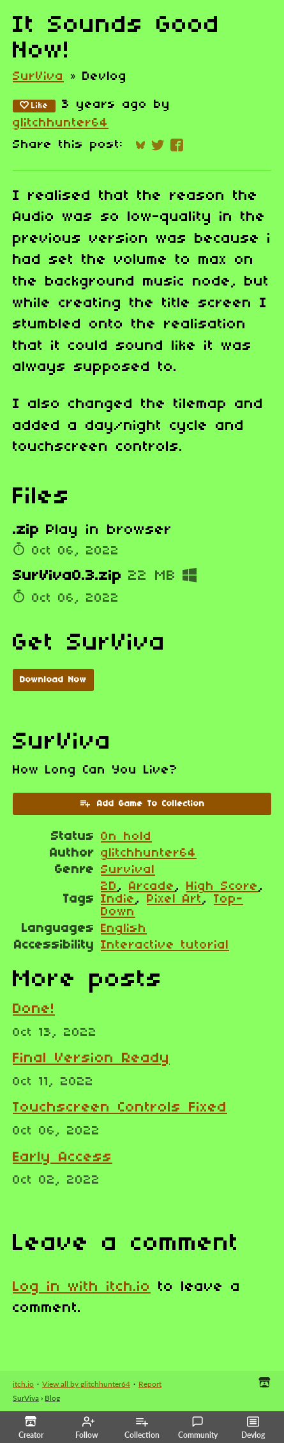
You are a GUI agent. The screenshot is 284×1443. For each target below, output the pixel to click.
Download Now (53, 680)
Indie (118, 899)
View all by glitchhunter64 (86, 1384)
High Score (222, 886)
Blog (52, 1398)
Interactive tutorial (165, 945)
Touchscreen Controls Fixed (120, 1107)
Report (149, 1384)
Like (34, 105)
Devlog (253, 1428)
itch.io (23, 1384)
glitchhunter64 (60, 123)
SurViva (38, 76)
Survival (128, 870)
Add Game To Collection (142, 803)
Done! (34, 1009)
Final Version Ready (91, 1058)
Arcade (152, 886)
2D (109, 886)
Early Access (62, 1157)
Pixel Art (174, 899)
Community (198, 1428)
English (124, 928)
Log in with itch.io (82, 1287)
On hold (126, 836)
